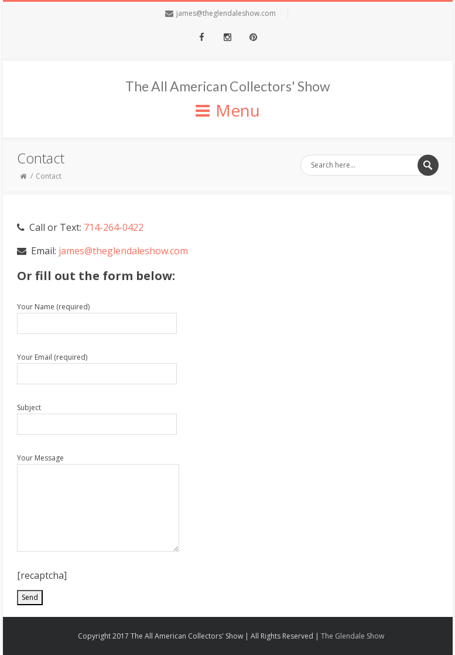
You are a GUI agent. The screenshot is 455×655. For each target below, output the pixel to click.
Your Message (98, 502)
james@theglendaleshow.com (226, 13)
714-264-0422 (113, 227)
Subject (97, 418)
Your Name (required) (97, 318)
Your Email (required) (97, 368)
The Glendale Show (352, 636)
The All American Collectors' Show (227, 86)
